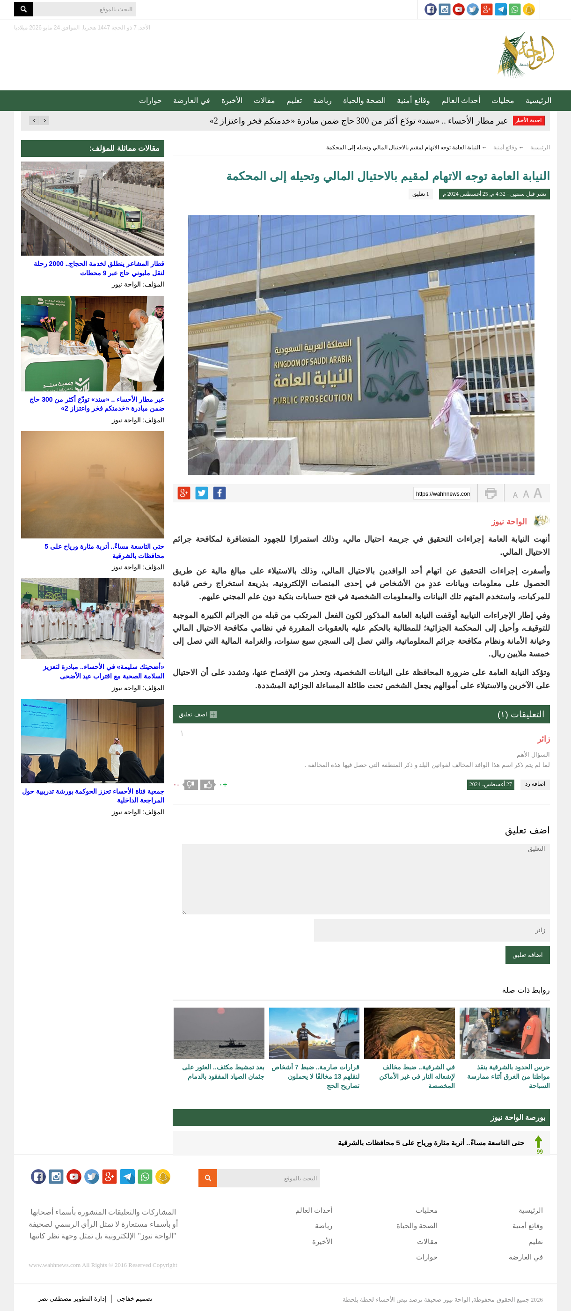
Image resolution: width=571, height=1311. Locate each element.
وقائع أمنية (413, 100)
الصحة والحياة (364, 100)
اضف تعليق (193, 714)
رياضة (322, 100)
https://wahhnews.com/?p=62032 (443, 494)
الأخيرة (231, 100)
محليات (502, 100)
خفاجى (125, 1298)
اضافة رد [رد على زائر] (535, 784)
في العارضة (191, 100)
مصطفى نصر (55, 1298)
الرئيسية (538, 100)
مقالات (264, 100)
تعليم (294, 100)
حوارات (150, 100)
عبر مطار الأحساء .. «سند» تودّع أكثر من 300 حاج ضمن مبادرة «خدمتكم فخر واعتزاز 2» (359, 120)
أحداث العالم (460, 100)
